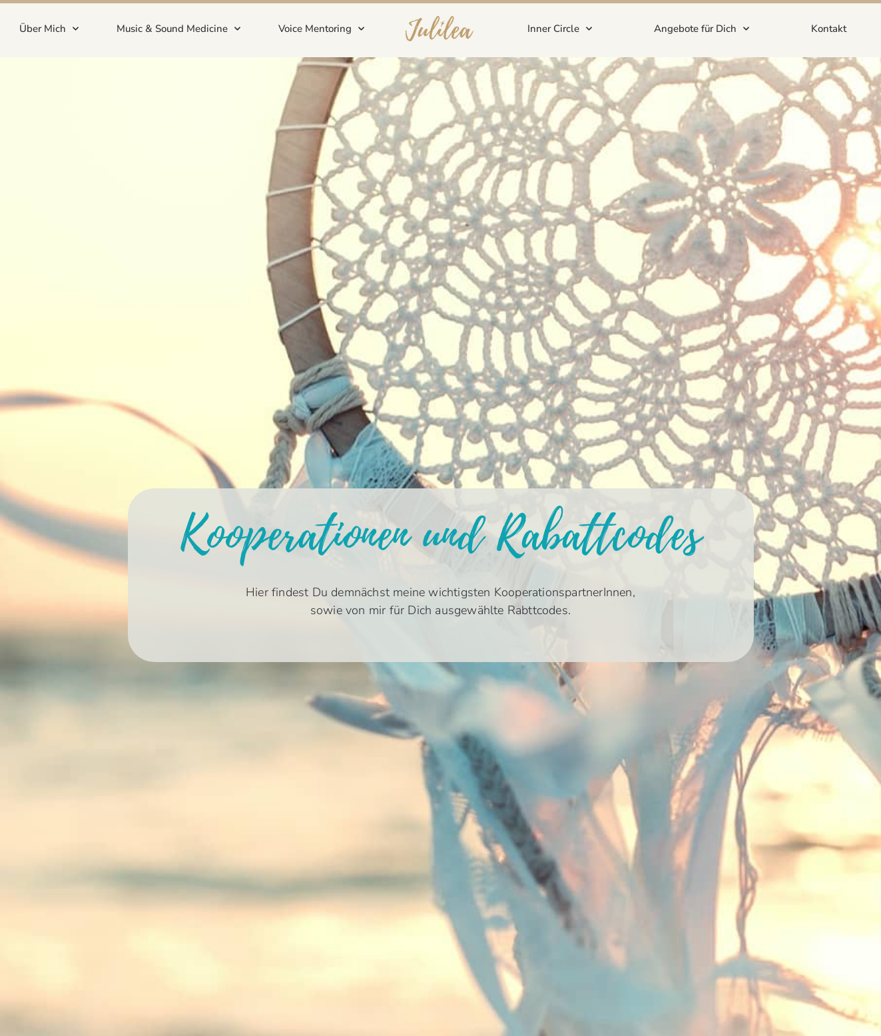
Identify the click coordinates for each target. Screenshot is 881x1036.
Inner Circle (559, 29)
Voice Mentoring (321, 29)
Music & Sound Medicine (178, 29)
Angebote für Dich (701, 29)
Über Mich (49, 29)
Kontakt (828, 28)
